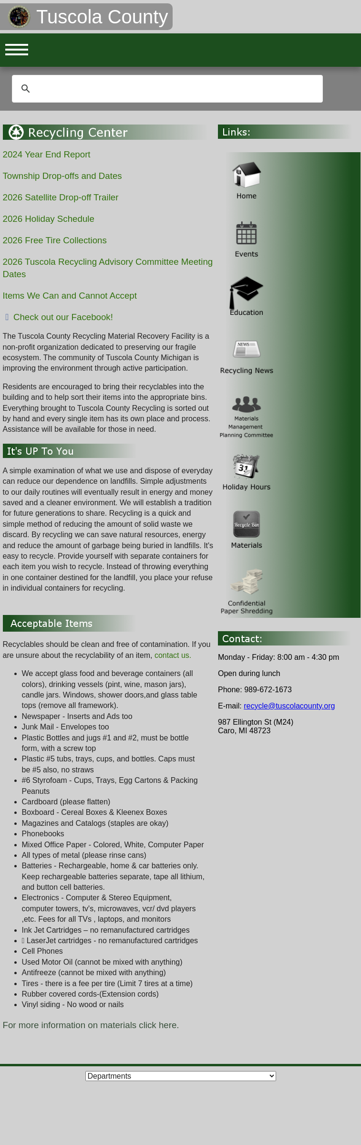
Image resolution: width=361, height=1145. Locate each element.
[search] (166, 88)
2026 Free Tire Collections (55, 240)
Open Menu (16, 50)
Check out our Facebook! (58, 317)
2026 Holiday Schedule (48, 219)
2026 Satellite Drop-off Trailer (61, 197)
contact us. (173, 655)
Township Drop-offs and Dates (62, 176)
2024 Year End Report (47, 154)
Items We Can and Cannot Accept (70, 296)
